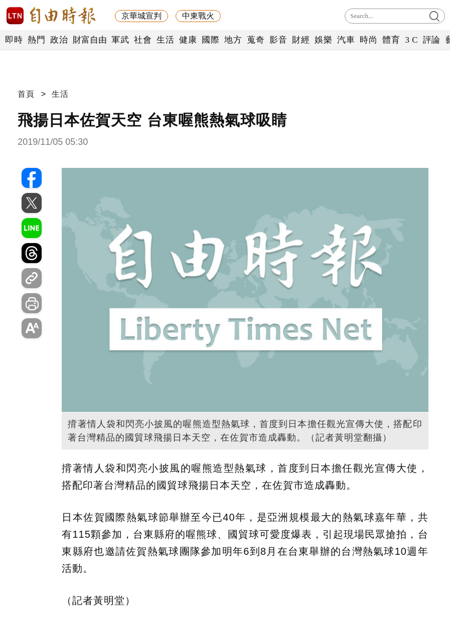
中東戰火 (198, 16)
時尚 (368, 40)
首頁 (26, 94)
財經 (301, 40)
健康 (188, 40)
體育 (391, 40)
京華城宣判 (141, 16)
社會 (143, 40)
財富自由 (89, 40)
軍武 (120, 40)
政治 (59, 40)
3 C (411, 40)
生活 (165, 40)
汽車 (346, 40)
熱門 (36, 40)
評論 (431, 40)
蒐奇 (255, 40)
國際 (210, 40)
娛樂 (323, 40)
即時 (14, 40)
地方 (233, 40)
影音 (278, 40)
